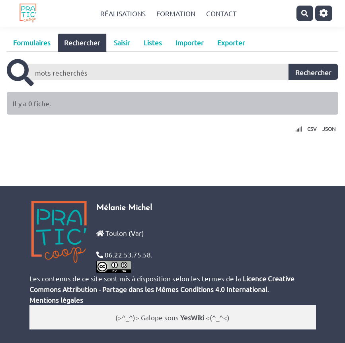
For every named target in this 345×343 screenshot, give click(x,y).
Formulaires (32, 42)
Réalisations (123, 13)
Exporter (231, 42)
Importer (189, 42)
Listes (153, 42)
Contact (221, 13)
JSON (328, 128)
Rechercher (82, 42)
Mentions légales (56, 300)
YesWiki (192, 317)
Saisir (122, 42)
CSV (312, 128)
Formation (175, 13)
